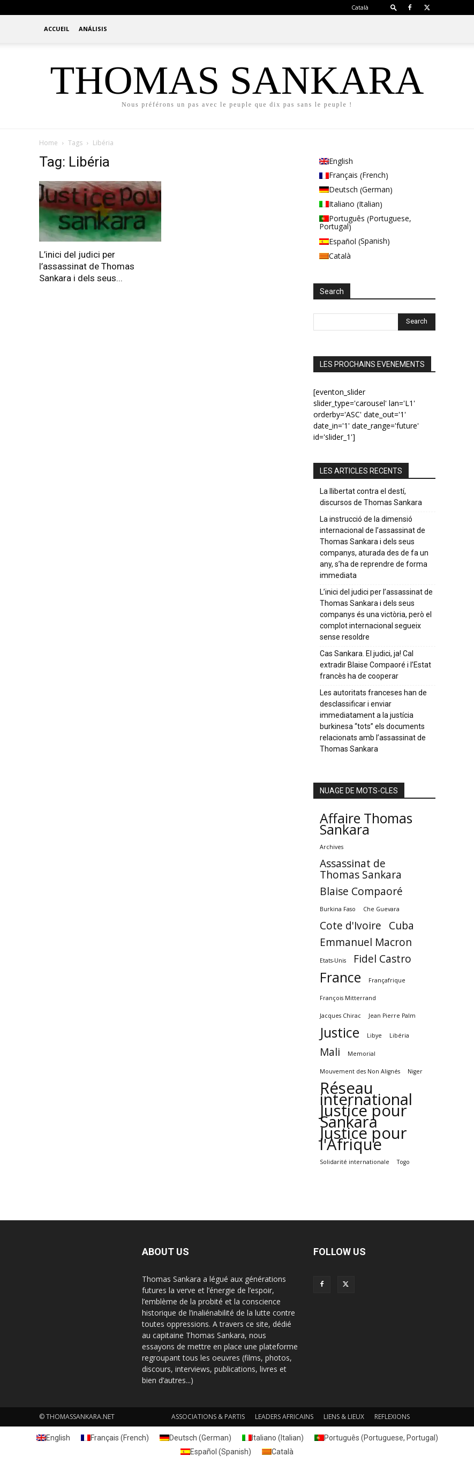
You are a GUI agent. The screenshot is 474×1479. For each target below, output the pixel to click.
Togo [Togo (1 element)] (403, 1162)
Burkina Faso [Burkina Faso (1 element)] (338, 909)
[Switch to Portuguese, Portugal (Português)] (374, 223)
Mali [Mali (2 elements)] (330, 1052)
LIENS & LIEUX (343, 1416)
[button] (394, 7)
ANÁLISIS (93, 29)
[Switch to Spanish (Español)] (374, 242)
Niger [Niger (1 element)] (415, 1071)
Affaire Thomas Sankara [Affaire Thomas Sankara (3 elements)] (366, 824)
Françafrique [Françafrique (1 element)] (386, 980)
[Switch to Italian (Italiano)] (374, 204)
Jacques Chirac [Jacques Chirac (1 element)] (340, 1015)
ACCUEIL (56, 29)
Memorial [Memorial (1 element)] (361, 1053)
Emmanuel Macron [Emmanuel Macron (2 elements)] (366, 942)
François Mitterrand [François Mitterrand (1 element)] (348, 998)
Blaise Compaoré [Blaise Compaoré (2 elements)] (361, 891)
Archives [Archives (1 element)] (331, 847)
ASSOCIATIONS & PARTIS (208, 1416)
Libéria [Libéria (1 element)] (399, 1035)
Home (48, 142)
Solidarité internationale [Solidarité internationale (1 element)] (354, 1162)
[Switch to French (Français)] (374, 175)
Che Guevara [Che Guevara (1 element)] (381, 909)
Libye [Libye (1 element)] (374, 1035)
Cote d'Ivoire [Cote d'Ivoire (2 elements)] (350, 926)
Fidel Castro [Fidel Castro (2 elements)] (382, 959)
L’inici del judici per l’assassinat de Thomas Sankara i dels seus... (86, 266)
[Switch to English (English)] (374, 161)
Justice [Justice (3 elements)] (339, 1032)
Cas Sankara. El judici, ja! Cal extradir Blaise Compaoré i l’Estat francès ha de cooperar (375, 664)
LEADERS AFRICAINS (284, 1416)
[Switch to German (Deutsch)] (374, 190)
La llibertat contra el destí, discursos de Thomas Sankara (371, 497)
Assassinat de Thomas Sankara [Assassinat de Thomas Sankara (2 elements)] (361, 869)
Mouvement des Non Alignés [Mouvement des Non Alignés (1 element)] (360, 1071)
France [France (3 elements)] (340, 977)
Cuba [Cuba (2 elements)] (401, 926)
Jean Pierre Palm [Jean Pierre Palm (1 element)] (392, 1015)
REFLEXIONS (392, 1416)
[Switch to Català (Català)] (374, 256)
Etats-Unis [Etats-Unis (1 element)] (333, 960)
